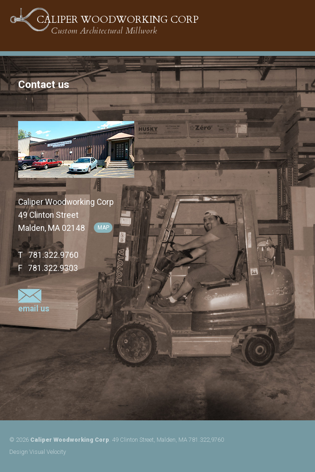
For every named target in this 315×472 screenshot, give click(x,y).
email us (33, 304)
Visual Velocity (47, 451)
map (103, 227)
